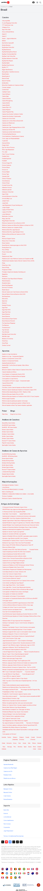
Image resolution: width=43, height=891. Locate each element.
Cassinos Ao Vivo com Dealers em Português (13, 560)
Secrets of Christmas (7, 287)
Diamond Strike (6, 143)
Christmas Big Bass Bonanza (9, 134)
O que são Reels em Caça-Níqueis (10, 674)
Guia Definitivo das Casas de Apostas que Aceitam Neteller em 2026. (19, 614)
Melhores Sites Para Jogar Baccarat (11, 229)
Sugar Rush (5, 307)
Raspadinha (5, 274)
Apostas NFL (5, 367)
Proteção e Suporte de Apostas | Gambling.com (14, 272)
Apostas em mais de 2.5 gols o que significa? (13, 531)
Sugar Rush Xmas (6, 312)
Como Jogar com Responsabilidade (10, 138)
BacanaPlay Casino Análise (8, 423)
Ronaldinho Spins (6, 283)
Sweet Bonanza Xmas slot (8, 321)
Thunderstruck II (6, 327)
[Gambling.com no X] (2, 842)
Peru (15, 746)
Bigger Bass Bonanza (7, 69)
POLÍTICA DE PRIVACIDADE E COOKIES (12, 489)
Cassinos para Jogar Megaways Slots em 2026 (13, 127)
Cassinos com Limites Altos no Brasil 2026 (12, 121)
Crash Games (7, 796)
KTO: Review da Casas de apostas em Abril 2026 (14, 649)
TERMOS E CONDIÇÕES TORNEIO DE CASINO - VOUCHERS (18, 494)
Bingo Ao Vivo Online (15, 414)
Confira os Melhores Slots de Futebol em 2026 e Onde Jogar (17, 605)
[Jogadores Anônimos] (38, 885)
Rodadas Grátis (7, 775)
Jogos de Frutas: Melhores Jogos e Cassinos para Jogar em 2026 (18, 645)
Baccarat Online (8, 792)
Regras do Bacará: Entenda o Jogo (10, 698)
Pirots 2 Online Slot (7, 252)
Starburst (4, 303)
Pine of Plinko (5, 249)
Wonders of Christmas (7, 338)
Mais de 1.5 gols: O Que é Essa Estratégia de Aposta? (15, 654)
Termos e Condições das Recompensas (13, 836)
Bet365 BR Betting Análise (9, 454)
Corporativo (7, 827)
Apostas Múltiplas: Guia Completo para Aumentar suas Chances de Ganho (20, 525)
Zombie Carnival (6, 345)
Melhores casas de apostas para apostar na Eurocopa (14, 401)
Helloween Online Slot (7, 192)
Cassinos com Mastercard (8, 123)
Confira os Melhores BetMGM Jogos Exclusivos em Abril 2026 (17, 603)
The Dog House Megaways (8, 323)
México (34, 743)
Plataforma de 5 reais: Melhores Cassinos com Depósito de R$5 (17, 258)
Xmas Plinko (5, 343)
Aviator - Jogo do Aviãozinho (9, 38)
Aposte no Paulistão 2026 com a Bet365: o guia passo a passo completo (19, 536)
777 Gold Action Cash (7, 25)
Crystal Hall (5, 141)
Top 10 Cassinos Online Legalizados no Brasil (13, 716)
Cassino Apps (5, 96)
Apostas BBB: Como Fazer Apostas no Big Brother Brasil (16, 518)
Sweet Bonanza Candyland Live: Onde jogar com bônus (16, 709)
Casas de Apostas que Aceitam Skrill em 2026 (13, 554)
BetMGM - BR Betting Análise (9, 456)
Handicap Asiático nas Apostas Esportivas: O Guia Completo (17, 629)
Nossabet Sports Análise (8, 474)
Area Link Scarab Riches (8, 32)
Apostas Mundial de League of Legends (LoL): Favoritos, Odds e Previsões (20, 523)
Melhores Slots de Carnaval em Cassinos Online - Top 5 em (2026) (19, 667)
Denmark (39, 737)
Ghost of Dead (5, 183)
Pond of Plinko (5, 267)
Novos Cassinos (6, 243)
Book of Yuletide (6, 80)
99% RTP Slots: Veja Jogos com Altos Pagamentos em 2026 (17, 509)
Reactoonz (4, 276)
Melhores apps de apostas (8, 398)
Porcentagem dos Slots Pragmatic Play (30, 689)
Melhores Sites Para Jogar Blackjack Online (13, 232)
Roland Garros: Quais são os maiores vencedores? (14, 700)
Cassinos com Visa (6, 125)
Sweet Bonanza (6, 314)
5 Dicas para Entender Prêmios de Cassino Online (14, 507)
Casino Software (6, 94)
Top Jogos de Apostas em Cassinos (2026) (12, 723)
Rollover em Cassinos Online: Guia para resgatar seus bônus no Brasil (19, 705)
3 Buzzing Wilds (6, 20)
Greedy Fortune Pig (7, 185)
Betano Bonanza (6, 45)
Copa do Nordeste (6, 385)
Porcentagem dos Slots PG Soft (10, 689)
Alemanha (9, 743)
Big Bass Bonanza (6, 49)
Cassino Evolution (6, 98)
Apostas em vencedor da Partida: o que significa (14, 534)
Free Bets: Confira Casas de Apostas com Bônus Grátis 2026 (17, 387)
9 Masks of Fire (6, 27)
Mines (3, 236)
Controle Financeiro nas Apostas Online (12, 609)
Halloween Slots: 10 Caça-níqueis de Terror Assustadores (16, 620)
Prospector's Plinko (6, 269)
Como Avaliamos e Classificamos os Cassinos (13, 136)
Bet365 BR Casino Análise (8, 425)
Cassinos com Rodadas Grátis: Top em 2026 (13, 567)
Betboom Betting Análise (8, 463)
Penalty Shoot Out (6, 247)
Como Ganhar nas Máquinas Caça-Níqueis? (13, 583)
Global (3, 743)
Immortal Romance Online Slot (9, 196)
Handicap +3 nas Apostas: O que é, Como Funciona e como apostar (18, 627)
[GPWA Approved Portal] (16, 885)
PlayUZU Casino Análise (8, 443)
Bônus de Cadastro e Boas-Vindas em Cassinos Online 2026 (17, 369)
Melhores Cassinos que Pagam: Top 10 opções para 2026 (16, 660)
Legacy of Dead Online (8, 209)
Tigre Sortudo (5, 330)
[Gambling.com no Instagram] (13, 842)
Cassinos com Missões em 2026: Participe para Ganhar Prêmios (18, 565)
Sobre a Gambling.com (7, 491)
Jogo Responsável (8, 831)
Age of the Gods (6, 29)
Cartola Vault (5, 89)
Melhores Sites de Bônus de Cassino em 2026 (13, 234)
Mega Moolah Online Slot (8, 221)
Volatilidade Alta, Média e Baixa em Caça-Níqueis (14, 727)
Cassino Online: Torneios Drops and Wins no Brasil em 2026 (17, 558)
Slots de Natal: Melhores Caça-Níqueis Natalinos (14, 707)
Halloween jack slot (6, 189)
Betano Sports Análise (7, 458)
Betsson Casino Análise (8, 438)
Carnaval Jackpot (6, 87)
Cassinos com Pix (8, 771)
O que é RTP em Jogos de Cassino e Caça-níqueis (14, 678)
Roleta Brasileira (6, 281)
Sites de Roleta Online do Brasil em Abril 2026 (13, 294)
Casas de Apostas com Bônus (9, 372)
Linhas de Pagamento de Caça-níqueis (11, 652)
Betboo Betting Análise (8, 460)
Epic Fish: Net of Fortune (8, 147)
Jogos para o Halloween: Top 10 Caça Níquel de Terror (15, 647)
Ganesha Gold (5, 176)
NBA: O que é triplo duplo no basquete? (12, 672)
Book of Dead (5, 78)
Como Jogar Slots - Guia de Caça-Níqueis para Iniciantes (16, 587)
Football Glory (5, 156)
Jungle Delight (6, 207)
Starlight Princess (6, 305)
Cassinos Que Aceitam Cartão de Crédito (12, 114)
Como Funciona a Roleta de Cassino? (11, 578)
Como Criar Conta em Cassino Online (11, 574)
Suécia (29, 746)
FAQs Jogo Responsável (8, 149)
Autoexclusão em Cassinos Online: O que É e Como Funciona (17, 540)
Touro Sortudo (5, 332)
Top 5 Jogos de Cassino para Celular (11, 718)
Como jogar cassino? (7, 600)
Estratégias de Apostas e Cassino (10, 485)
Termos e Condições (7, 496)
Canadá (27, 737)
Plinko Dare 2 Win (6, 265)
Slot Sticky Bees (6, 296)
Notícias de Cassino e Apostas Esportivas (12, 498)
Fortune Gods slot (6, 165)
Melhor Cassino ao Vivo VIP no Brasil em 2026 (13, 656)
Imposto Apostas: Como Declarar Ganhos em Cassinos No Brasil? (18, 636)
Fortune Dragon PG (7, 163)
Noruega (9, 746)
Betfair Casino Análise (7, 436)
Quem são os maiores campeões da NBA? (30, 696)
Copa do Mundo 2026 (7, 383)
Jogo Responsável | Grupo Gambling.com (12, 205)
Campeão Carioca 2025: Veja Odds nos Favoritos (14, 549)
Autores (6, 813)
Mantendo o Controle (7, 216)
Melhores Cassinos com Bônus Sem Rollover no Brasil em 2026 (17, 225)
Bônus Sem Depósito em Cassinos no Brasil (12, 85)
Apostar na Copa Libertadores (9, 354)
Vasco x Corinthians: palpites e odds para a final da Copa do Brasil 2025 (19, 725)
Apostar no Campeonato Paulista (10, 361)
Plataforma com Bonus (9, 778)
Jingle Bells (5, 203)
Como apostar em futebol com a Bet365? (12, 594)
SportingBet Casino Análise (9, 445)
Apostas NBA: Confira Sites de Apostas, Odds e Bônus (15, 365)
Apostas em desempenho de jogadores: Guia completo (16, 529)
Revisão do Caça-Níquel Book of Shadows (12, 278)
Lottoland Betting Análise (8, 472)
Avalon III (4, 34)
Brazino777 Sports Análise (8, 469)
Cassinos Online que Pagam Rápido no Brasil (13, 563)
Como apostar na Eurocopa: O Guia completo (13, 596)
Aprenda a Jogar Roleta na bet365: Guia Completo (15, 538)
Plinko (3, 263)
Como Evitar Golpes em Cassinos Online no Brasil (14, 576)
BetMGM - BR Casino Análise (9, 427)
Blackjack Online (8, 789)
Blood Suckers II (6, 76)
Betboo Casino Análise (7, 432)
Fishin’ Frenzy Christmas (8, 154)
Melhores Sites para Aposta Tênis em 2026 (12, 394)
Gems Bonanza (6, 181)
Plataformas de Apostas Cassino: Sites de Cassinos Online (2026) (18, 261)
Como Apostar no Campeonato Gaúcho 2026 (13, 374)
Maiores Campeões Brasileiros (31, 652)
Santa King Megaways (7, 285)
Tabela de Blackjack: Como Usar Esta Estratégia (14, 714)
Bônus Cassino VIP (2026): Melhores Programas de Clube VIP (17, 545)
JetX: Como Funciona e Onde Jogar (11, 638)
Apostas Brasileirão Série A (9, 363)
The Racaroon (5, 325)
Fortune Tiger (5, 174)
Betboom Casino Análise (8, 434)
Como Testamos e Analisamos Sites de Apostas (13, 376)
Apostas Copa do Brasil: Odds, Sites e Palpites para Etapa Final (17, 520)
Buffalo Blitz (5, 83)
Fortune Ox (5, 169)
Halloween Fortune (7, 187)
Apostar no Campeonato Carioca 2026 (11, 358)
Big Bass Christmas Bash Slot (9, 54)
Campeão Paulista (33, 549)
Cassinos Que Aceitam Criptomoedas (11, 116)
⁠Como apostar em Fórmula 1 (9, 734)
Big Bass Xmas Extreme (8, 65)
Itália (29, 743)
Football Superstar (6, 158)
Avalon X (4, 36)
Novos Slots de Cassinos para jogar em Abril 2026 (14, 245)
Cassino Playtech (6, 109)
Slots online (5, 298)
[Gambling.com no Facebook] (10, 842)
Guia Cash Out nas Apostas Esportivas (11, 611)
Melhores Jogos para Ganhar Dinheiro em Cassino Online (16, 665)
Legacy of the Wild (6, 212)
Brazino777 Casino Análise (9, 441)
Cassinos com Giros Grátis (8, 118)
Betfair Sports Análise (7, 465)
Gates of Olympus (6, 178)
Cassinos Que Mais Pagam (10, 768)
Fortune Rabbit (6, 172)
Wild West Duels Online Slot (9, 334)
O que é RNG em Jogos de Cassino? (11, 676)
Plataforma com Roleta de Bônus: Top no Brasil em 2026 (16, 687)
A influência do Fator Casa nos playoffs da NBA (13, 511)
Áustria (9, 737)
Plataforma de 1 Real (7, 256)
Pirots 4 (4, 254)
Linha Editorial (5, 487)
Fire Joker (4, 152)
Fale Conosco (7, 824)
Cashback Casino (6, 92)
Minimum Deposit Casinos (8, 238)
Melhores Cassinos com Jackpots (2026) (12, 227)
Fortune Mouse (6, 167)
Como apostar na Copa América (10, 378)
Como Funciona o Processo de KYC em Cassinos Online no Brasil (18, 580)
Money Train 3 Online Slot (8, 241)
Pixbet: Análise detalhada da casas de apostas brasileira (15, 685)
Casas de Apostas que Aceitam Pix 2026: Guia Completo (16, 551)
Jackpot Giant (5, 201)
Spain (25, 746)
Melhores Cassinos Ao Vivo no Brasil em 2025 (13, 223)
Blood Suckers (5, 74)
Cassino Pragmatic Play (7, 112)
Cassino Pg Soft (6, 105)
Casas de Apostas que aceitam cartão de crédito (14, 556)
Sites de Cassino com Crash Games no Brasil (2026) (15, 292)
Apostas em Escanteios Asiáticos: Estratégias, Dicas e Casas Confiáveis (19, 527)
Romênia (20, 746)
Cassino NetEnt (6, 103)
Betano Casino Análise (7, 429)
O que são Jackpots (30, 672)
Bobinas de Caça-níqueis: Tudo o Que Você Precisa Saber (16, 543)
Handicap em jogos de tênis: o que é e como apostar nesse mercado (19, 632)
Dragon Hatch (5, 145)
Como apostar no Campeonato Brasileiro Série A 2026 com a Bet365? (19, 598)
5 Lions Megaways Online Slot (9, 23)
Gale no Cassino (29, 609)
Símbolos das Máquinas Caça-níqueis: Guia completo (15, 712)
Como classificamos (9, 820)
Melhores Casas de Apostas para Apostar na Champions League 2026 (19, 390)
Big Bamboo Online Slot (8, 47)
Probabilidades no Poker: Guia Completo (12, 692)
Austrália (4, 737)
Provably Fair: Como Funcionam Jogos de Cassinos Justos (16, 694)
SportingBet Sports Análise (9, 476)
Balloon (4, 40)
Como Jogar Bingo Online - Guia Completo (13, 585)
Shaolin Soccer (5, 290)
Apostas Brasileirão (8, 764)
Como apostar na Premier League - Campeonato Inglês (16, 381)
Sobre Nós (6, 810)
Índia (19, 743)
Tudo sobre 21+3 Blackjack (32, 723)
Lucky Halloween (6, 214)
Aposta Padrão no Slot (25, 514)
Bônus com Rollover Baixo (8, 547)
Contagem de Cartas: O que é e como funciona (14, 607)
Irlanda (24, 743)
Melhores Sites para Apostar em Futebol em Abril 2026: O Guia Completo (20, 396)
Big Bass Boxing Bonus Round (9, 52)
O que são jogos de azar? (28, 674)
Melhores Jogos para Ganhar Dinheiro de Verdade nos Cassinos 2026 (19, 663)
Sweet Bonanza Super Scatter (9, 318)
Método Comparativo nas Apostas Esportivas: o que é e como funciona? (19, 669)
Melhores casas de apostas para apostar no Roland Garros (16, 403)
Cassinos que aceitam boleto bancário (11, 132)
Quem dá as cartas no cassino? (9, 696)
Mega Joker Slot (6, 218)
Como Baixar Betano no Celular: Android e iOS (14, 572)
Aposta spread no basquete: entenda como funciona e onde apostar (19, 516)
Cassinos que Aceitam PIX (8, 129)
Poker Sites (5, 414)
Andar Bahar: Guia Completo (9, 514)
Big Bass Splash (6, 63)
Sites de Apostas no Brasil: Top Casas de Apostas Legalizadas (17, 405)
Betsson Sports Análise (7, 467)
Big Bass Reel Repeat (7, 61)
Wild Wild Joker (6, 336)
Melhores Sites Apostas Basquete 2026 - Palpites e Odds (16, 392)
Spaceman (4, 301)
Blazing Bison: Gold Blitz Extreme (10, 72)
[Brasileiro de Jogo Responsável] (28, 885)
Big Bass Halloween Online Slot (10, 58)
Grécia (14, 743)
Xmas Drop (5, 341)
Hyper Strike (5, 194)
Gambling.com (4, 6)
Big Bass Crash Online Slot (8, 56)
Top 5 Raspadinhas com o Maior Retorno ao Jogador (15, 720)
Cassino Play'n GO (6, 107)
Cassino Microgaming (7, 100)
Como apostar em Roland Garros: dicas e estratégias (15, 591)
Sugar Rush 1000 (6, 309)
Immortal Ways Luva (7, 198)
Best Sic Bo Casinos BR (8, 43)
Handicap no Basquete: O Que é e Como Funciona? (15, 634)
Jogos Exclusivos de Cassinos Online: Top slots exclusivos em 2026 (18, 643)
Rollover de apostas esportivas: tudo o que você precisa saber (17, 703)
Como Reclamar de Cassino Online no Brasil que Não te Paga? (17, 589)
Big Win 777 (5, 67)
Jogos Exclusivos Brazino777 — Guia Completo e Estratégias (17, 640)
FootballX (4, 161)
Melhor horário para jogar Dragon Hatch (12, 658)
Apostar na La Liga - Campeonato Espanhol (12, 356)
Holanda (39, 743)
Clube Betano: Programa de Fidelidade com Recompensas (16, 569)
